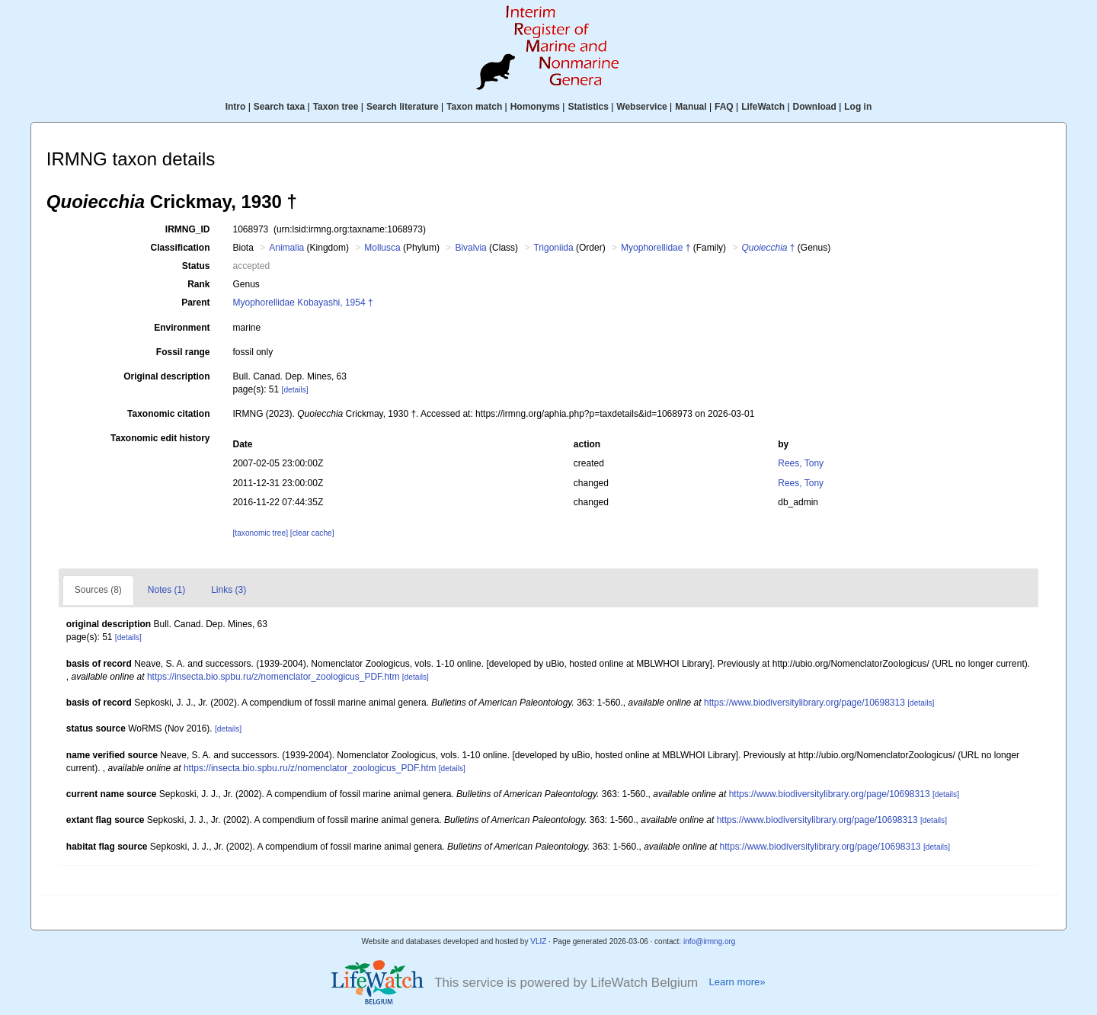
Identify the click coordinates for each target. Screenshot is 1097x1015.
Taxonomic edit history (159, 438)
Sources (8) (98, 589)
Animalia (286, 247)
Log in (858, 106)
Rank (198, 284)
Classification (179, 247)
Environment (181, 327)
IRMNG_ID (187, 229)
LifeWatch (763, 106)
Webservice (641, 106)
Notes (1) (166, 589)
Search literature (402, 106)
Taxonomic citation (168, 413)
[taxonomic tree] (260, 533)
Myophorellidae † (655, 247)
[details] (295, 390)
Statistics (588, 106)
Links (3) (228, 589)
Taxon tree (336, 106)
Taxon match (474, 106)
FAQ (724, 106)
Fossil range (183, 352)
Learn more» (736, 982)
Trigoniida (553, 247)
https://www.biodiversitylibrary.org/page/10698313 (804, 702)
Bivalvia (470, 247)
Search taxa (279, 106)
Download (814, 106)
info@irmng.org (709, 941)
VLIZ (538, 941)
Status (196, 266)
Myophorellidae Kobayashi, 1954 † (303, 302)
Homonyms (535, 106)
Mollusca (382, 247)
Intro (235, 106)
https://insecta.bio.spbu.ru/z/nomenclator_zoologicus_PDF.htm (273, 676)
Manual (690, 106)
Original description (166, 376)
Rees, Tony (801, 463)
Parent (195, 302)
